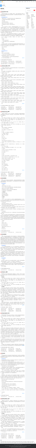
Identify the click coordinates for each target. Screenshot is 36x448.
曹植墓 (27, 20)
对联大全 (11, 441)
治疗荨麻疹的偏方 (32, 441)
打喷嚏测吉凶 (19, 441)
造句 (29, 1)
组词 (27, 1)
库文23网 (30, 441)
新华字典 (17, 1)
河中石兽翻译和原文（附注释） (19, 109)
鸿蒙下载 (11, 0)
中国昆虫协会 (5, 441)
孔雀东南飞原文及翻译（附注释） (19, 351)
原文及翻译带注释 (2, 399)
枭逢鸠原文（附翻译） (10, 309)
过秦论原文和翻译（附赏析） (18, 309)
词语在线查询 (13, 445)
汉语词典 (20, 1)
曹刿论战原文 (4, 112)
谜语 (33, 1)
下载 (9, 0)
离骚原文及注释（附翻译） (3, 174)
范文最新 (21, 444)
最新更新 (19, 444)
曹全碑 (31, 20)
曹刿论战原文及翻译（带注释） (19, 173)
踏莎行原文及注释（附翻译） (11, 174)
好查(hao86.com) (15, 444)
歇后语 (23, 445)
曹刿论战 (4, 399)
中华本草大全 (22, 441)
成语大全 (22, 1)
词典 (1, 0)
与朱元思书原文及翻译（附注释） (4, 109)
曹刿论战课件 (2, 354)
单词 (4, 0)
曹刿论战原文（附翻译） (3, 173)
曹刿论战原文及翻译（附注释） (11, 173)
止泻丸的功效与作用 (13, 441)
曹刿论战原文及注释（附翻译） (4, 308)
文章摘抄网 (3, 441)
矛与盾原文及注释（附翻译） (18, 174)
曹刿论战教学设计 (28, 16)
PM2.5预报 (24, 441)
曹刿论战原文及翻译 (7, 399)
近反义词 (25, 1)
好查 (1, 440)
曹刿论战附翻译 (6, 112)
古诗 (31, 1)
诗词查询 (16, 445)
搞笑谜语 (1, 441)
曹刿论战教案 (32, 15)
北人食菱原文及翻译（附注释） (19, 349)
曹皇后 (31, 18)
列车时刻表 (6, 0)
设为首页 (33, 0)
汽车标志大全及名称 (8, 441)
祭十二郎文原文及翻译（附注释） (19, 108)
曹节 (31, 17)
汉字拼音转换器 (28, 441)
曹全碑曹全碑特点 (28, 18)
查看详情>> (23, 103)
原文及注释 (1, 112)
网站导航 (17, 444)
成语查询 (14, 445)
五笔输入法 (26, 441)
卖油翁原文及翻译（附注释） (4, 349)
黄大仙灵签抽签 (16, 441)
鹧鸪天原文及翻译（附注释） (4, 350)
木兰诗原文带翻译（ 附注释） (11, 109)
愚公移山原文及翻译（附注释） (11, 349)
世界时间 (18, 445)
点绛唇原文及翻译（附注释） (4, 108)
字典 (0, 0)
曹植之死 (32, 19)
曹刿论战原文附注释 (28, 17)
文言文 (4, 5)
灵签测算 (22, 445)
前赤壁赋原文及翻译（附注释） (11, 108)
